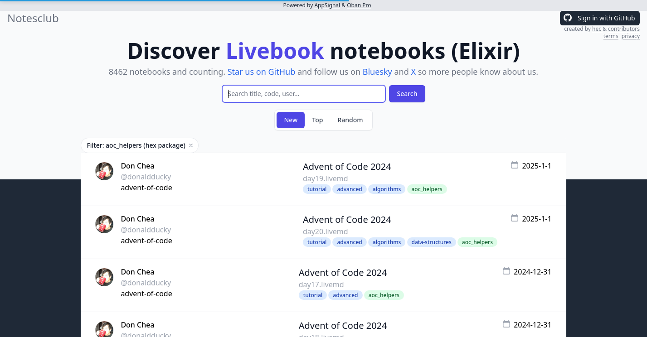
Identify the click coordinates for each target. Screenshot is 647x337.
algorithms (387, 189)
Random (350, 120)
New (290, 120)
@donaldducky (146, 177)
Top (317, 120)
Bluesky (377, 71)
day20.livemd (325, 231)
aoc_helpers (427, 189)
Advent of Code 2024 (347, 166)
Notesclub (33, 18)
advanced (349, 189)
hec (597, 29)
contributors (624, 29)
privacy (631, 36)
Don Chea (137, 166)
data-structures (432, 242)
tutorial (316, 189)
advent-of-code (146, 188)
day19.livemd (325, 178)
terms (610, 36)
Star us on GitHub (262, 71)
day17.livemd (321, 284)
